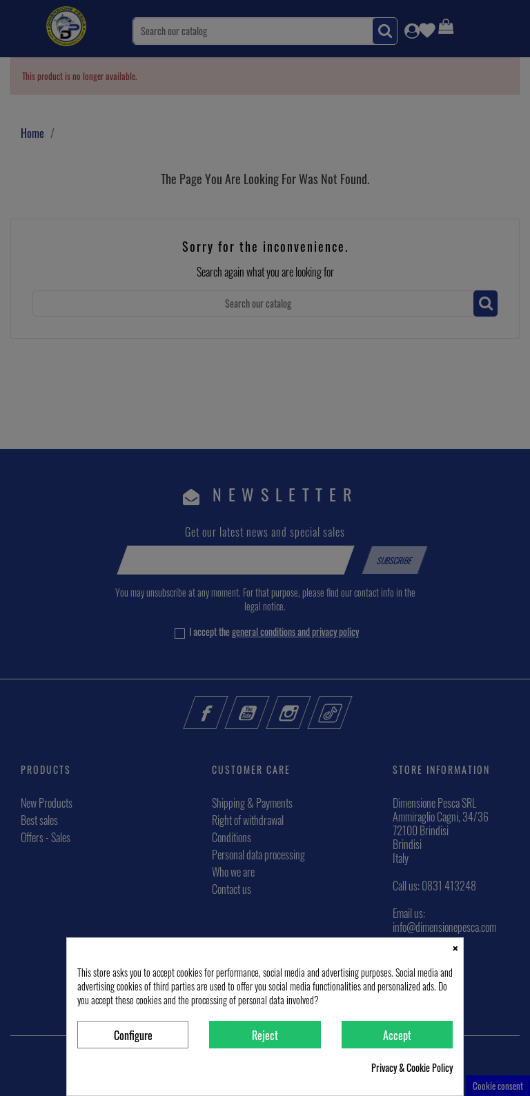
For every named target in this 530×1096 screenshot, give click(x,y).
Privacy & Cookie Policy (412, 1068)
